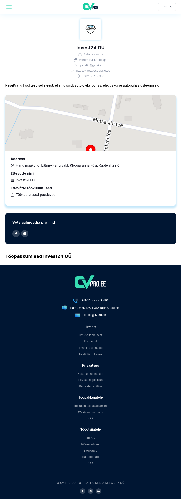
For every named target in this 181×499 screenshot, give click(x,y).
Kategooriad (90, 456)
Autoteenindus (93, 54)
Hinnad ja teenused (90, 348)
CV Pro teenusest (90, 335)
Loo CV (90, 438)
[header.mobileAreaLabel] (8, 6)
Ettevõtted (90, 450)
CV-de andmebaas (90, 412)
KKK (90, 418)
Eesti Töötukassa (90, 354)
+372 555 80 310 (95, 300)
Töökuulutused (90, 444)
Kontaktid (90, 341)
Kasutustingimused (90, 373)
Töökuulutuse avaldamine (91, 406)
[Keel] (167, 7)
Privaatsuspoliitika (90, 380)
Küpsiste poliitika (90, 386)
